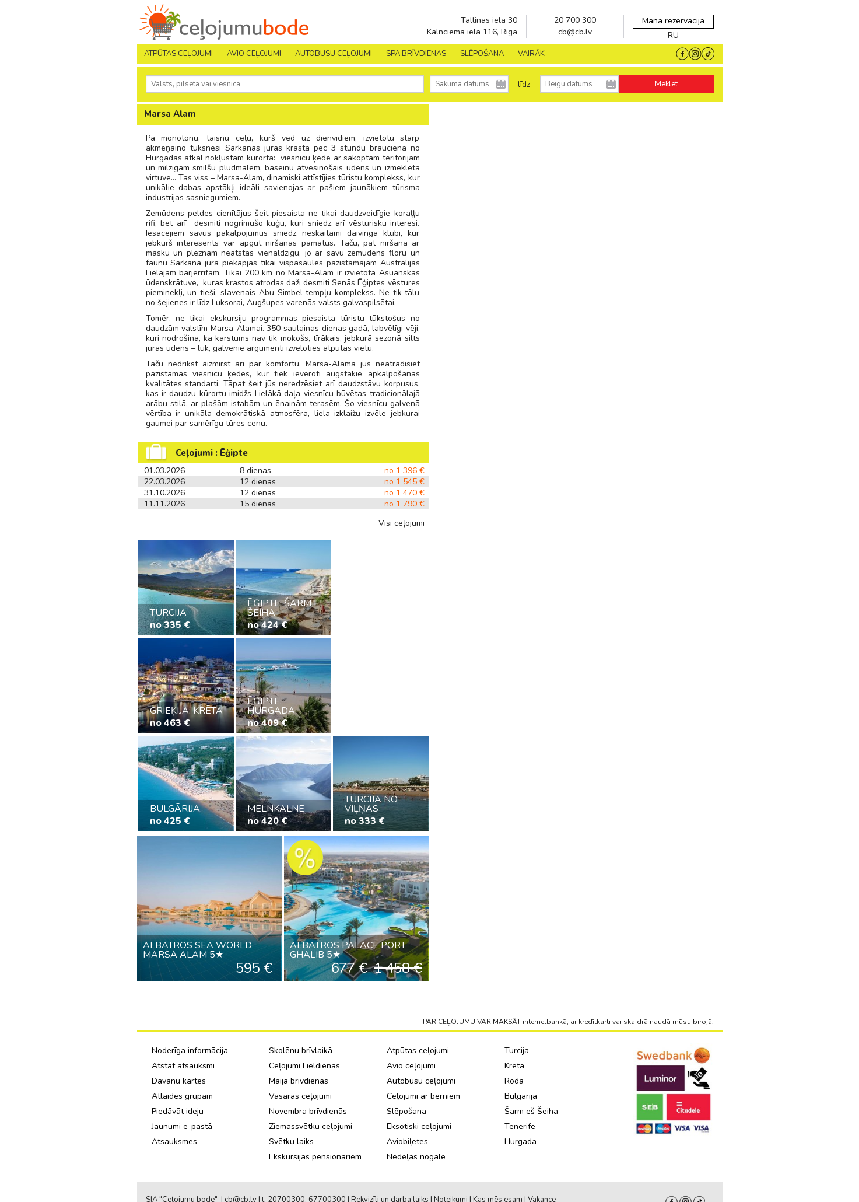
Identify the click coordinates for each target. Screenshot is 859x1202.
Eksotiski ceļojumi (419, 1126)
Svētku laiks (291, 1141)
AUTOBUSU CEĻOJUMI (333, 53)
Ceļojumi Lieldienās (304, 1065)
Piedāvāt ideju (178, 1111)
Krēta (514, 1065)
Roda (514, 1080)
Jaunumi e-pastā (182, 1126)
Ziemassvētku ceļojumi (310, 1126)
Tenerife (519, 1126)
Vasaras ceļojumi (300, 1096)
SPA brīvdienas (416, 53)
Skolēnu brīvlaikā (300, 1050)
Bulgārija (520, 1096)
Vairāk (531, 53)
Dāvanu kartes (179, 1080)
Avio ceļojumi (411, 1065)
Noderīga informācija (190, 1050)
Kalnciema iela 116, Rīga (472, 31)
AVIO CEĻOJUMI (254, 53)
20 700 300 (575, 20)
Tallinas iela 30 (489, 20)
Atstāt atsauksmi (183, 1065)
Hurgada (520, 1141)
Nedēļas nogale (416, 1156)
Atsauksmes (174, 1141)
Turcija (516, 1050)
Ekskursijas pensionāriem (315, 1156)
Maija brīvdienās (298, 1080)
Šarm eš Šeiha (531, 1111)
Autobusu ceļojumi (421, 1080)
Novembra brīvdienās (308, 1111)
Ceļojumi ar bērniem (423, 1096)
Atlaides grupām (182, 1096)
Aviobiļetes (407, 1141)
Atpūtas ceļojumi (178, 53)
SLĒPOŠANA (482, 53)
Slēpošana (406, 1111)
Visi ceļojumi (401, 523)
